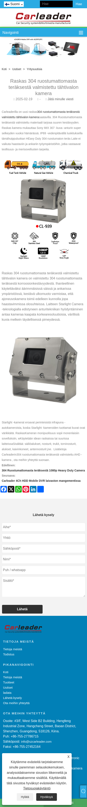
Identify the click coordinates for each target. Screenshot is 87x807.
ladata (7, 692)
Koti (4, 69)
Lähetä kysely (12, 698)
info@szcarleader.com (36, 741)
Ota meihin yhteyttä (16, 703)
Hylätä (25, 797)
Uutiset (16, 69)
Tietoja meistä (12, 649)
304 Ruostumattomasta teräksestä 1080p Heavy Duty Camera (43, 470)
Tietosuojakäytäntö (37, 788)
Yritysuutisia (34, 69)
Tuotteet (8, 682)
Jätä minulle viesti (60, 99)
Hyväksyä (46, 797)
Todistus (8, 654)
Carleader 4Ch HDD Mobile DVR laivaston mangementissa (41, 480)
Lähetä (22, 609)
